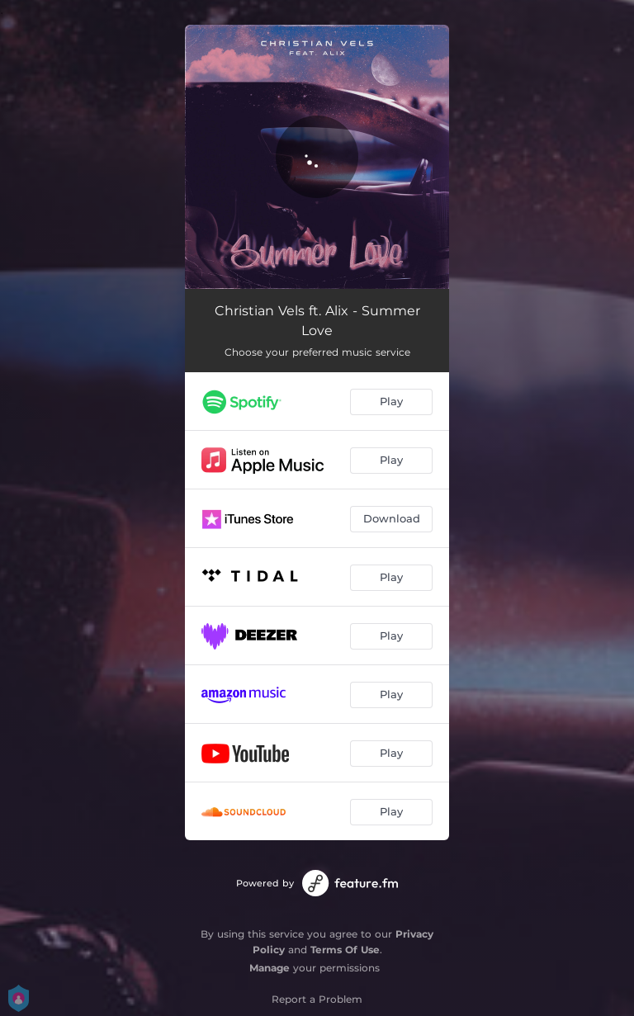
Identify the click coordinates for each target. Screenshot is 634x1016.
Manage (269, 968)
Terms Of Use (345, 949)
